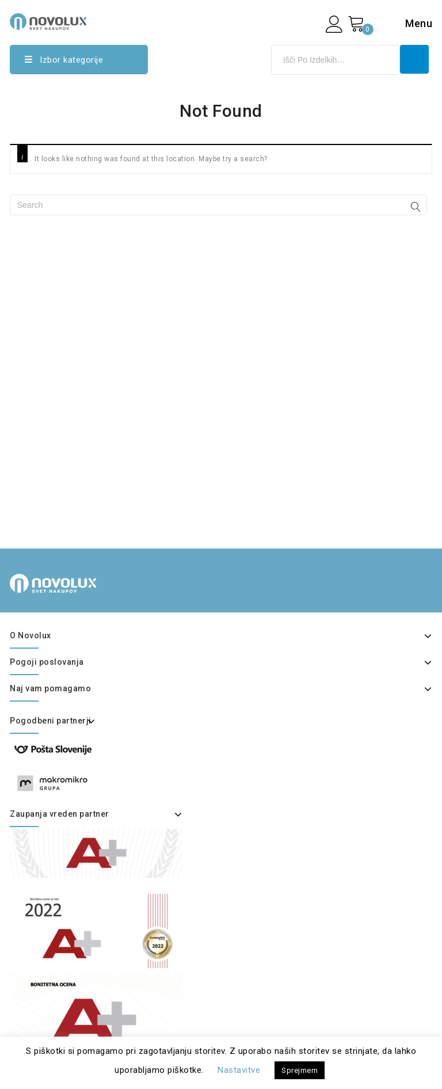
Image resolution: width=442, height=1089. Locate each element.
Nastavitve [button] (239, 1070)
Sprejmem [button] (299, 1070)
